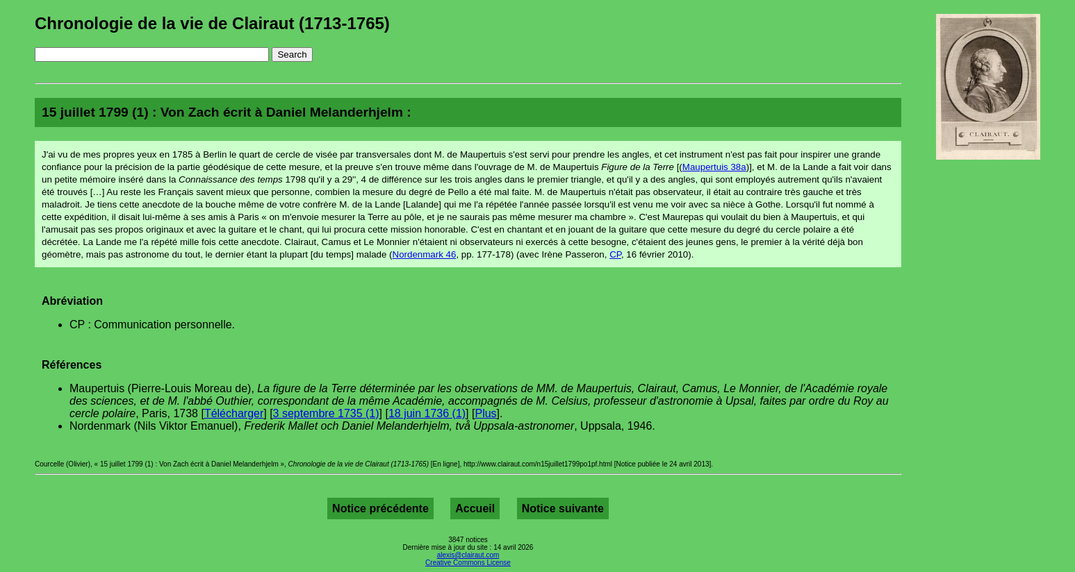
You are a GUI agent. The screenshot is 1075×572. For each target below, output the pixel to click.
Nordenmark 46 (425, 254)
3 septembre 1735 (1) (326, 413)
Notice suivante (563, 508)
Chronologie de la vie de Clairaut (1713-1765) (212, 23)
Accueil (475, 508)
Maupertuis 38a (714, 167)
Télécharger (233, 413)
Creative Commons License (468, 562)
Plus (485, 413)
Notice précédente (380, 508)
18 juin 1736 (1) (427, 413)
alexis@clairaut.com (468, 555)
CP (615, 254)
